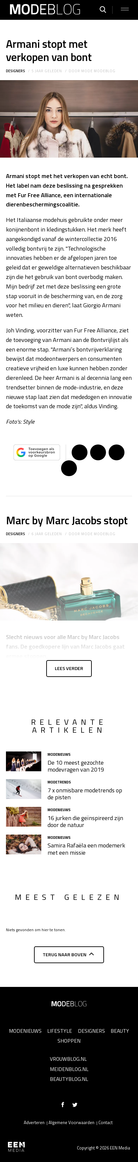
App (69, 468)
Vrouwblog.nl (68, 1059)
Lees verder (69, 668)
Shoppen (69, 1041)
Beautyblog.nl (69, 1079)
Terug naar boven (64, 954)
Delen (79, 452)
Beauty (120, 1031)
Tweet (98, 452)
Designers (15, 71)
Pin (116, 452)
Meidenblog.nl (69, 1069)
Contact (105, 1122)
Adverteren (34, 1122)
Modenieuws (25, 1031)
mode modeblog (98, 71)
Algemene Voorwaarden (71, 1122)
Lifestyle (59, 1031)
